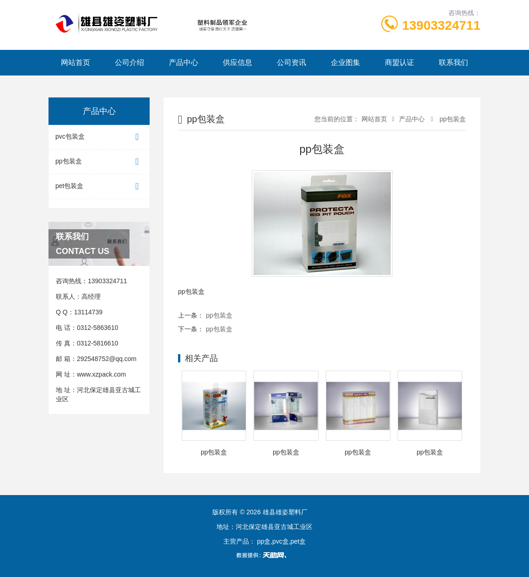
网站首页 (75, 62)
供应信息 (237, 62)
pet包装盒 (99, 186)
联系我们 (453, 62)
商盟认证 (399, 62)
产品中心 (183, 62)
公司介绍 (129, 62)
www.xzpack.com (101, 374)
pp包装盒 (99, 161)
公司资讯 (291, 62)
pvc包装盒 (99, 137)
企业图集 (345, 62)
